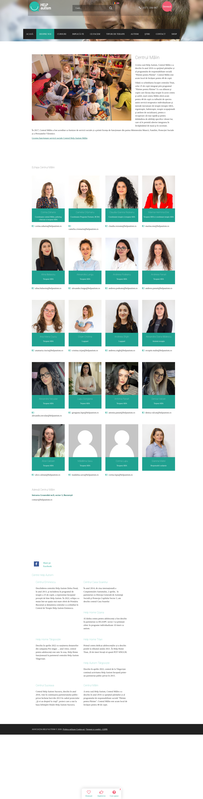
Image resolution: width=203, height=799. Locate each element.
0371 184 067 (148, 7)
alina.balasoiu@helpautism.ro (48, 288)
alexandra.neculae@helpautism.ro (47, 415)
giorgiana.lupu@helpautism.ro (85, 412)
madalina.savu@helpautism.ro (85, 475)
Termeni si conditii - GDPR (97, 693)
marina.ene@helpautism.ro (157, 226)
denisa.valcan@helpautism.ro (158, 412)
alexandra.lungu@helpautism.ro (86, 288)
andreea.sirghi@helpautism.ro (122, 350)
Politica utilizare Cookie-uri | (74, 693)
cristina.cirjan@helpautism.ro (85, 350)
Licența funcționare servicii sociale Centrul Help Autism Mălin (59, 138)
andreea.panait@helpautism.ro (158, 288)
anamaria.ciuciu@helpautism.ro (49, 350)
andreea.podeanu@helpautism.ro (123, 288)
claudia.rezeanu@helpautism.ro (122, 226)
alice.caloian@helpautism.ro (47, 475)
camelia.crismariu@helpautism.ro (83, 229)
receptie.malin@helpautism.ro (158, 350)
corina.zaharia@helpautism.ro (48, 226)
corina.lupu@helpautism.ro (121, 475)
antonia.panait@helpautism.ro (122, 412)
